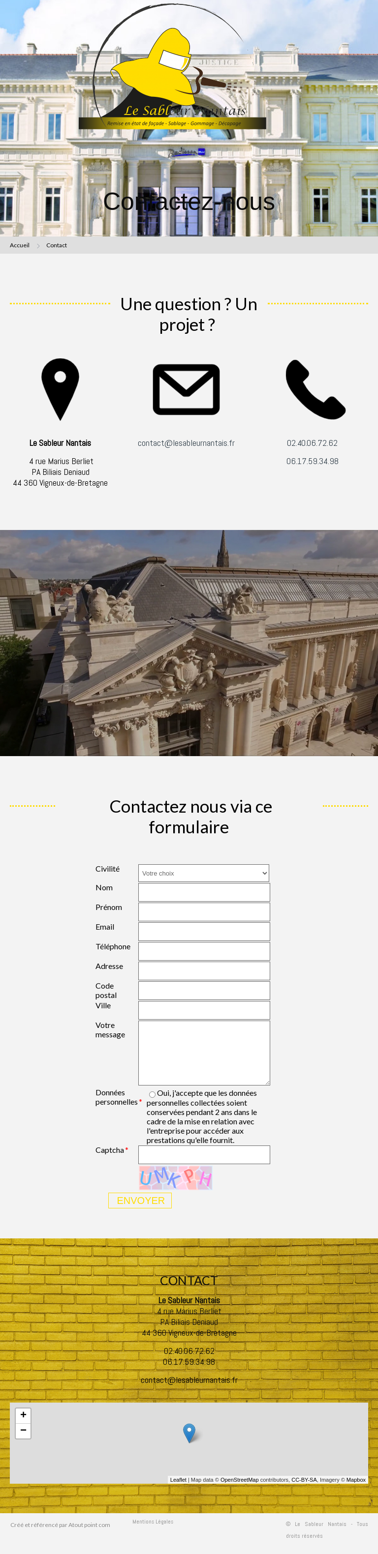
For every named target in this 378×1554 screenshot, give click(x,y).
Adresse (109, 965)
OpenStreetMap (239, 1480)
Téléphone (112, 946)
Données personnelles (116, 1096)
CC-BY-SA (304, 1480)
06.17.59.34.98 (312, 461)
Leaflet (178, 1480)
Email (104, 926)
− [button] (23, 1431)
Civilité (107, 868)
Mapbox (356, 1480)
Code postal (106, 990)
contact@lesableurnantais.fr (186, 442)
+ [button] (23, 1415)
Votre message (110, 1029)
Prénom (108, 906)
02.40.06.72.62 (312, 442)
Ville (103, 1005)
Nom (104, 887)
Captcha (109, 1149)
